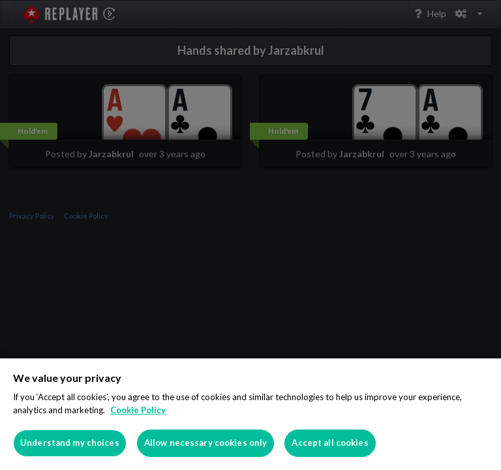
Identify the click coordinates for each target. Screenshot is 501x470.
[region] (250, 414)
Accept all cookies (330, 442)
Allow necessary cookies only (205, 442)
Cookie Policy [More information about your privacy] (138, 410)
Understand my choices (69, 442)
